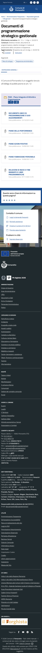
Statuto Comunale (7, 542)
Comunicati (5, 388)
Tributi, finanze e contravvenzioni (12, 357)
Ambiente (4, 322)
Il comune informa (7, 385)
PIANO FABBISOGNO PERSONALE (22, 156)
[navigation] (4, 9)
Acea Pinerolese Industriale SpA (12, 589)
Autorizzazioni (6, 331)
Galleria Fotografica (7, 415)
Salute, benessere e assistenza (11, 354)
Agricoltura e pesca (7, 318)
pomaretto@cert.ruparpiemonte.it (16, 446)
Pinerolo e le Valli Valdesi (9, 602)
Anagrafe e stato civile (8, 325)
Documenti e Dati (7, 298)
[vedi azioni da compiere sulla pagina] (16, 52)
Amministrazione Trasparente (16, 17)
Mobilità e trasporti (7, 351)
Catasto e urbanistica (8, 335)
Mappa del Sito (6, 565)
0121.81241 (8, 436)
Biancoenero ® (15, 649)
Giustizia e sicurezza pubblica (10, 344)
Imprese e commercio (8, 348)
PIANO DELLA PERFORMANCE (20, 130)
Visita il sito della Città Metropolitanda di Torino (17, 579)
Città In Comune (24, 643)
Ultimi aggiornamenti (8, 558)
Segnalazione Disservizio (9, 532)
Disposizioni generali (33, 17)
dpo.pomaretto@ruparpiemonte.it (17, 506)
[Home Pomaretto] (20, 9)
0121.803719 (9, 438)
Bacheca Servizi (6, 539)
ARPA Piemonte (6, 599)
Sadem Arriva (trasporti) (9, 592)
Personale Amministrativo (10, 304)
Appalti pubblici (6, 328)
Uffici (3, 294)
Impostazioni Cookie (8, 552)
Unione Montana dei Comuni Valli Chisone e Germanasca (20, 583)
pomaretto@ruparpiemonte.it (15, 448)
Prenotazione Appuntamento (11, 529)
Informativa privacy (7, 545)
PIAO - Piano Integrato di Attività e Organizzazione (22, 98)
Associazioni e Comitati (9, 425)
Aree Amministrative (8, 291)
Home (3, 17)
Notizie (3, 378)
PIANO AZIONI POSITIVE (18, 143)
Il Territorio (4, 412)
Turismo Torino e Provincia (9, 596)
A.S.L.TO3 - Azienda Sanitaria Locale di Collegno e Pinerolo (21, 586)
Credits (3, 555)
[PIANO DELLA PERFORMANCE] (5, 131)
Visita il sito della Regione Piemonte (13, 576)
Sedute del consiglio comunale (11, 391)
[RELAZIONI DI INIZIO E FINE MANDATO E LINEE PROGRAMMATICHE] (5, 170)
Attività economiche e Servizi (11, 422)
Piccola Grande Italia (8, 609)
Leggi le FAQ (5, 526)
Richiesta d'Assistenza (8, 536)
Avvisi (3, 395)
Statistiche (5, 562)
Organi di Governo (7, 288)
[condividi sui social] (6, 52)
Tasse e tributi (6, 375)
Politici (3, 307)
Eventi (3, 406)
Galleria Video (5, 419)
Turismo (3, 361)
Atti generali (7, 19)
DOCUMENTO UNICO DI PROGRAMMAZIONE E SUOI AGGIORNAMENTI (19, 115)
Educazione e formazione (9, 341)
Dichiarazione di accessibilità (10, 519)
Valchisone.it (5, 605)
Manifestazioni (6, 382)
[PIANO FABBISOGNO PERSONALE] (5, 157)
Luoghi (3, 409)
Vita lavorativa (6, 364)
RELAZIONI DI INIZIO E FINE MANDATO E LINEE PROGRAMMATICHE (19, 172)
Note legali (5, 549)
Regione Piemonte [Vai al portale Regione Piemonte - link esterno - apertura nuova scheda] (7, 2)
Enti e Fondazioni (7, 301)
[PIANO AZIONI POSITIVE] (5, 144)
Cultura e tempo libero (8, 338)
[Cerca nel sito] (36, 9)
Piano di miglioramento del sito (11, 523)
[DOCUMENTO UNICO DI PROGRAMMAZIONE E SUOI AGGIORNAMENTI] (5, 113)
